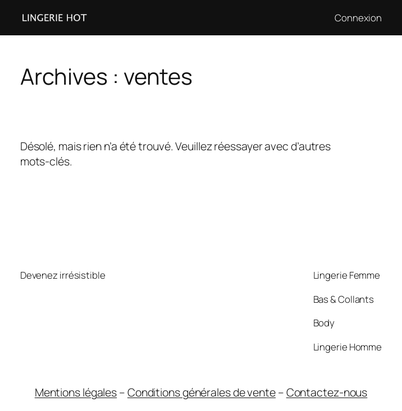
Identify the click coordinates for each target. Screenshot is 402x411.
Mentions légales (76, 392)
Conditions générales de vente (201, 392)
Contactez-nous (327, 392)
